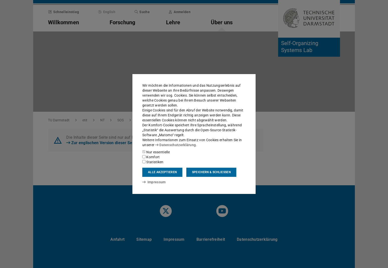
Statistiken (153, 162)
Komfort (151, 157)
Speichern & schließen (211, 172)
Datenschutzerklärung (175, 145)
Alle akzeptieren (162, 172)
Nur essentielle (156, 152)
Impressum (154, 182)
